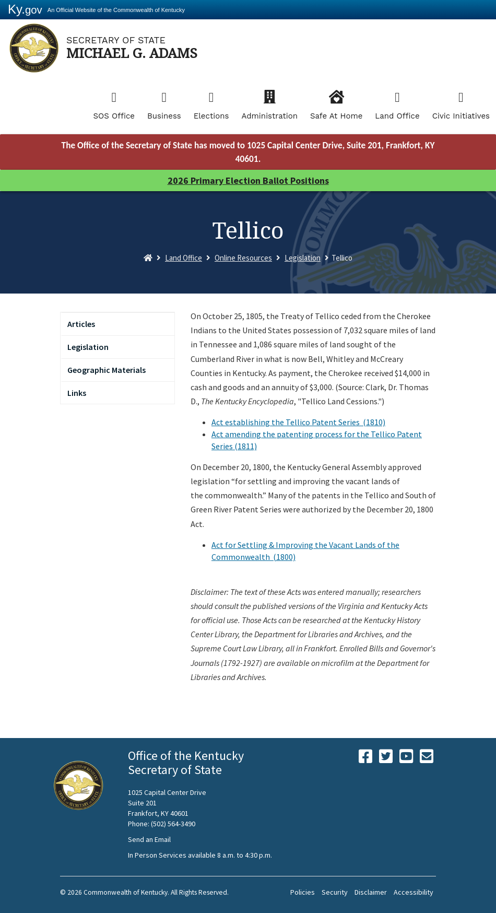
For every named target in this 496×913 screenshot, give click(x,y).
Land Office (397, 116)
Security (335, 892)
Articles (81, 324)
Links (76, 393)
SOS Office (114, 116)
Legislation (303, 258)
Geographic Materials (106, 370)
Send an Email (149, 839)
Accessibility (413, 892)
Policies (302, 892)
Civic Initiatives (461, 116)
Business (164, 116)
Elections (211, 116)
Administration (269, 116)
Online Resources (243, 258)
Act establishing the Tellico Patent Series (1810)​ (298, 422)
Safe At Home (336, 116)
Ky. (25, 9)
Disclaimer (371, 892)
